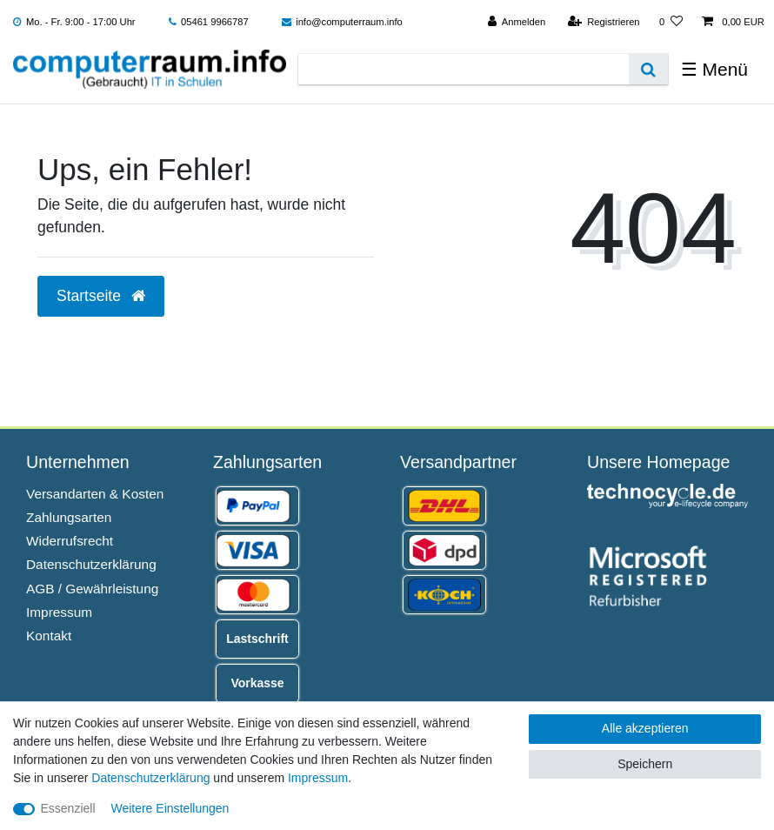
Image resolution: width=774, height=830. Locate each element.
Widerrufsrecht (69, 540)
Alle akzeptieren (645, 728)
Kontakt (48, 635)
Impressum (59, 612)
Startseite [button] (101, 296)
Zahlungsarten (68, 517)
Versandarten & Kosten (94, 493)
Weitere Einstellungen (169, 808)
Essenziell (68, 808)
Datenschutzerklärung (91, 564)
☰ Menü (714, 69)
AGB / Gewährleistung (92, 588)
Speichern (644, 764)
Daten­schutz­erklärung (150, 778)
